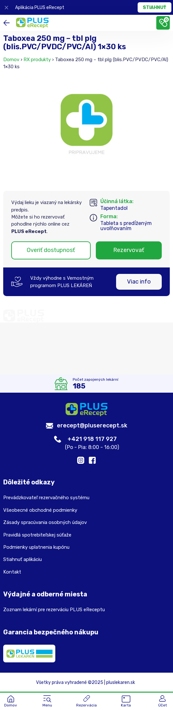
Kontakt (12, 572)
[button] (47, 701)
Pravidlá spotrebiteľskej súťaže (37, 535)
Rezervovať (128, 250)
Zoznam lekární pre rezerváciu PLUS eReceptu (54, 609)
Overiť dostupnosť (51, 250)
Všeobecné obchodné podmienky (40, 510)
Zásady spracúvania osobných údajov (45, 522)
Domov (11, 59)
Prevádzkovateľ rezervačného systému (46, 497)
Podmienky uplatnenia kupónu (36, 547)
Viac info (139, 281)
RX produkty (37, 59)
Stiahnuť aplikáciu (22, 559)
